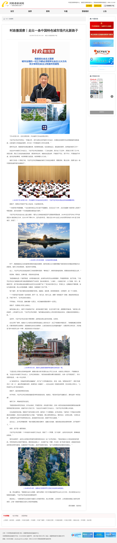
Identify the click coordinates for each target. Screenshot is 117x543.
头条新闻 (11, 18)
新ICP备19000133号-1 (39, 536)
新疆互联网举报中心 (87, 2)
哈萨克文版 (98, 5)
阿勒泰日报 (96, 76)
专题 (65, 11)
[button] (91, 96)
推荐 (30, 11)
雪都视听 (85, 11)
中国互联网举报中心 (74, 2)
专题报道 (95, 19)
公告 (105, 11)
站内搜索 (89, 5)
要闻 (48, 11)
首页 (12, 11)
